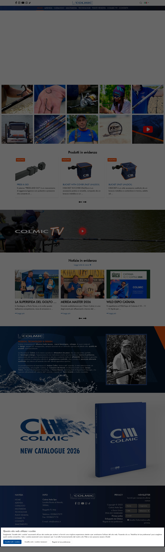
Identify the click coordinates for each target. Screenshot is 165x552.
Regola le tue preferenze (61, 542)
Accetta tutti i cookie (12, 542)
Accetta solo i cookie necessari (36, 542)
